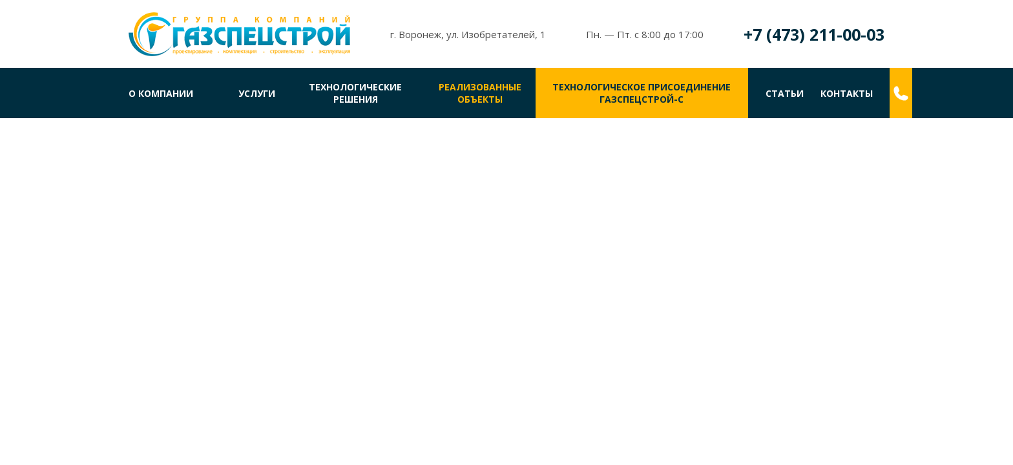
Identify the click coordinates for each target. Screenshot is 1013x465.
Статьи (785, 93)
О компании (161, 93)
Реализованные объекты (480, 93)
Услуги (256, 93)
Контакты (846, 93)
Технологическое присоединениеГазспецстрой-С (641, 93)
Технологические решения (355, 93)
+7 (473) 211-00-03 (814, 34)
